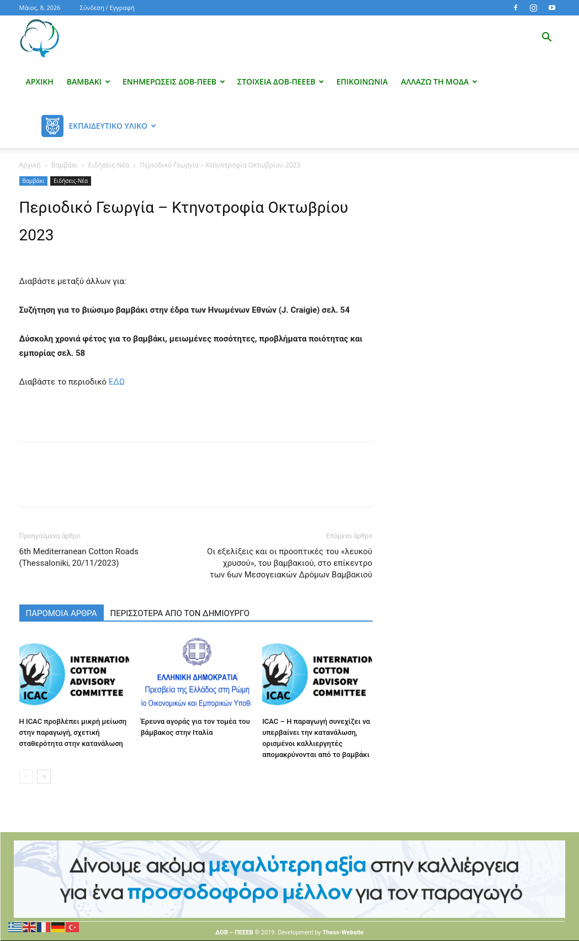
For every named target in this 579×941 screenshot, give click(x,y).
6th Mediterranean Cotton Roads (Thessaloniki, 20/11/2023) (79, 557)
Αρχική (40, 81)
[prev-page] (26, 777)
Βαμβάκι (88, 81)
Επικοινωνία (361, 81)
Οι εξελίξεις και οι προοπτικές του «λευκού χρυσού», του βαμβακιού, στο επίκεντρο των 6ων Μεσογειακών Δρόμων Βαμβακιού (289, 563)
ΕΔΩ (117, 382)
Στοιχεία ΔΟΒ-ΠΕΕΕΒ (280, 81)
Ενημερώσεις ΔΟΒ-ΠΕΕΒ (174, 81)
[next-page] (44, 777)
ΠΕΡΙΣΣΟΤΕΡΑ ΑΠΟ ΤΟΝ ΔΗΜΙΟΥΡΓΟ (180, 613)
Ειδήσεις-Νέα (108, 165)
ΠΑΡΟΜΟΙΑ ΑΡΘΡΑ (61, 613)
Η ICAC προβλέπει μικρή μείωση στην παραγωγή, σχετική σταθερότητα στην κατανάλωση (73, 732)
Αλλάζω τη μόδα (439, 81)
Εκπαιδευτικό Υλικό (112, 125)
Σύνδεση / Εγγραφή (107, 7)
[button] (547, 38)
